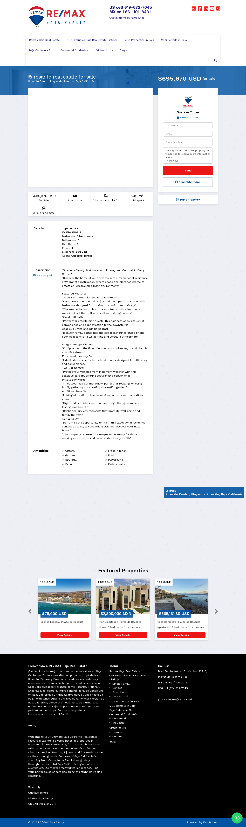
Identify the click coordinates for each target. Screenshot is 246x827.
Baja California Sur (41, 50)
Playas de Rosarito (62, 81)
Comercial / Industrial (75, 50)
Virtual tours (104, 50)
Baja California (85, 81)
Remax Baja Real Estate (44, 40)
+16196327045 (189, 117)
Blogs (123, 50)
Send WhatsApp (188, 182)
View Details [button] (64, 635)
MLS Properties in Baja (139, 40)
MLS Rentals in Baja (174, 40)
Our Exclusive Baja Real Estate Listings (92, 40)
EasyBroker (210, 822)
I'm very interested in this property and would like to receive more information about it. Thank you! (188, 156)
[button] (28, 611)
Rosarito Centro (38, 81)
